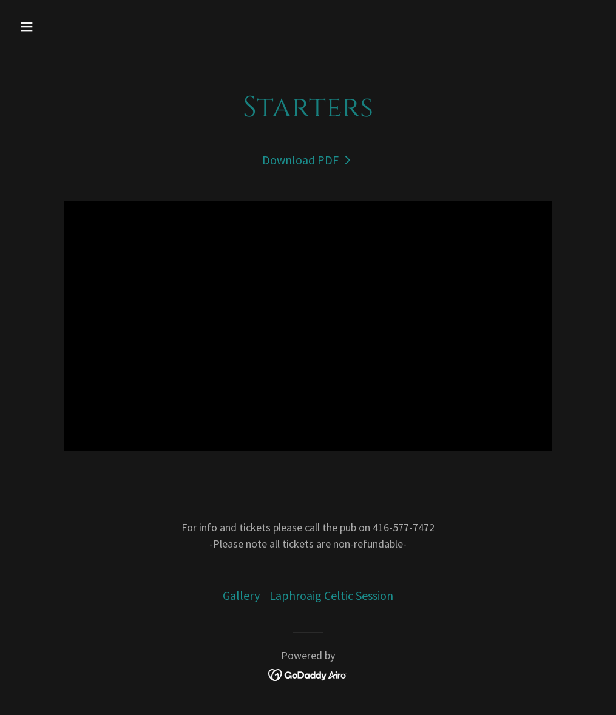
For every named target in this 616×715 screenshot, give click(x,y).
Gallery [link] (241, 595)
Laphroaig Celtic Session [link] (331, 595)
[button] (82, 27)
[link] (308, 159)
